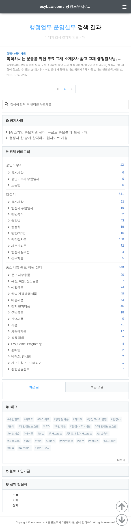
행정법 (68, 220)
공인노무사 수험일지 (68, 179)
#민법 (40, 433)
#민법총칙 (103, 433)
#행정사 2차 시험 (80, 426)
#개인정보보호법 (28, 426)
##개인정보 (66, 440)
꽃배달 (68, 350)
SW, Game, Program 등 (68, 344)
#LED (46, 426)
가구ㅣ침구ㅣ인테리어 (68, 363)
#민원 (38, 440)
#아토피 (28, 419)
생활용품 (68, 287)
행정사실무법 (68, 252)
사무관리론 (68, 246)
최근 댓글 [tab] (97, 387)
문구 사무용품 (68, 275)
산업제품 (68, 319)
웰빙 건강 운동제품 (68, 294)
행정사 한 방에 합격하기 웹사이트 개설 (38, 138)
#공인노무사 (42, 448)
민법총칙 (68, 214)
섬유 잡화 (68, 337)
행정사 (65, 194)
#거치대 (78, 419)
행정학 (68, 227)
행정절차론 (68, 239)
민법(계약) (68, 233)
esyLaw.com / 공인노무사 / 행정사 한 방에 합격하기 (65, 6)
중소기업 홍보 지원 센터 (65, 267)
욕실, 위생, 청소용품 (68, 281)
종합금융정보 (68, 369)
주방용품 (68, 312)
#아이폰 (28, 433)
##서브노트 (55, 433)
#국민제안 (60, 426)
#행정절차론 (61, 419)
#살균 (27, 440)
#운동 (10, 448)
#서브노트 (13, 440)
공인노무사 (65, 165)
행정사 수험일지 (68, 208)
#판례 (10, 426)
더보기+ (122, 460)
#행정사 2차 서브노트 (79, 433)
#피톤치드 (24, 448)
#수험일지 (13, 419)
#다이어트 (43, 419)
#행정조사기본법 (97, 419)
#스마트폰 (109, 440)
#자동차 (50, 440)
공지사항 (68, 172)
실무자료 (68, 258)
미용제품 (68, 300)
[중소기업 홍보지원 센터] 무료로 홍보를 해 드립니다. (48, 132)
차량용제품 (68, 331)
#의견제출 (13, 433)
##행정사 (93, 440)
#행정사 (116, 419)
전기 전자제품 (68, 306)
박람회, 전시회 (68, 356)
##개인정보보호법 (105, 426)
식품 (68, 325)
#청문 (80, 440)
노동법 (68, 185)
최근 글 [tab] (34, 387)
